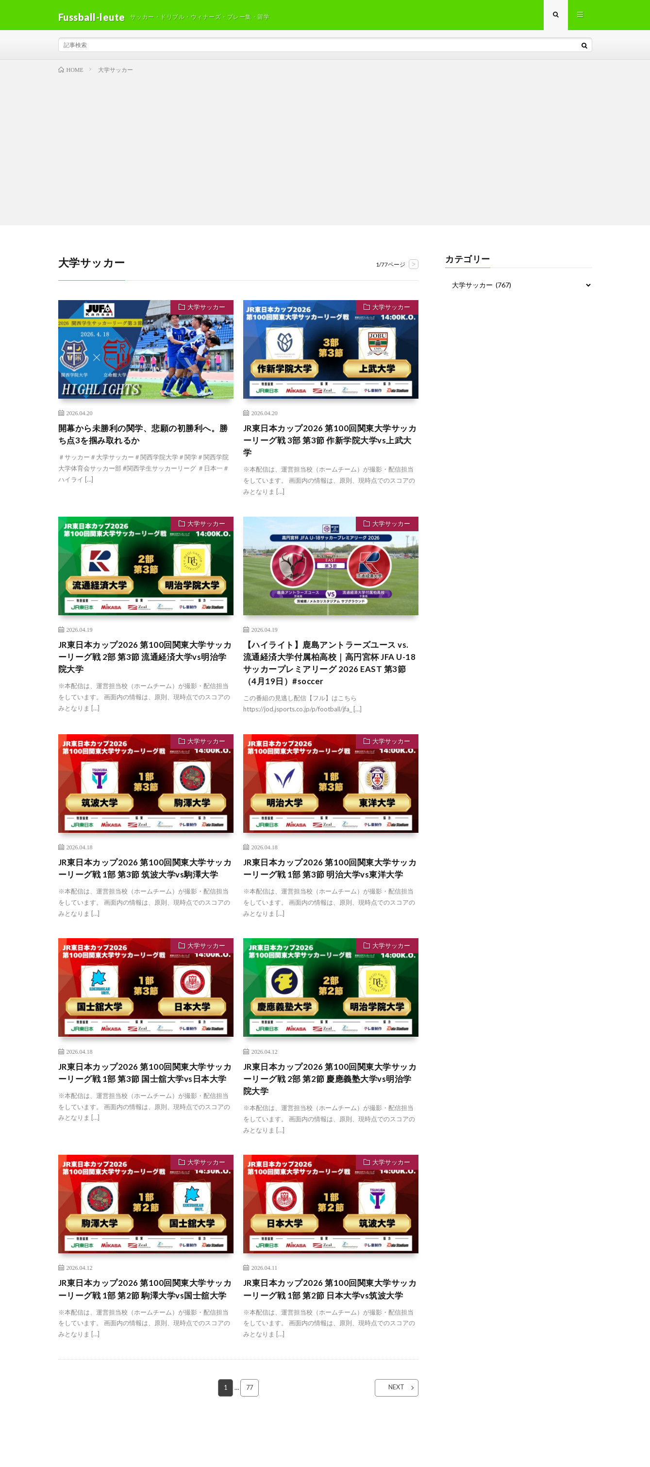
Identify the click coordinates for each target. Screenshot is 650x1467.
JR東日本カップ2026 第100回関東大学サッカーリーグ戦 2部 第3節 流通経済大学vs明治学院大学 (144, 664)
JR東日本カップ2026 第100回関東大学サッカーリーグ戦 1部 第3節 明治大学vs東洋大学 (329, 884)
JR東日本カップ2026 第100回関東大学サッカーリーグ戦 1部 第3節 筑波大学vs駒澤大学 (144, 884)
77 (249, 1429)
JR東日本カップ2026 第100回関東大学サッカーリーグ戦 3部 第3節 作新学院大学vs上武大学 (329, 445)
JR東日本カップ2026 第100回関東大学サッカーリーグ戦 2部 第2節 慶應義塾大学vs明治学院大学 (329, 1103)
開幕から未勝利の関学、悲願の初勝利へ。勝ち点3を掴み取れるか (143, 439)
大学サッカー (205, 312)
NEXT (391, 1429)
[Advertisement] (325, 151)
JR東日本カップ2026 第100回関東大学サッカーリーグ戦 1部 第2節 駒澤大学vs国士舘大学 (144, 1322)
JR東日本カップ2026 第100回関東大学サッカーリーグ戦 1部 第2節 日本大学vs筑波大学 (329, 1322)
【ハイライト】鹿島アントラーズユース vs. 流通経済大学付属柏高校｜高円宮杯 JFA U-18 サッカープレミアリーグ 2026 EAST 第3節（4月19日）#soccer (330, 671)
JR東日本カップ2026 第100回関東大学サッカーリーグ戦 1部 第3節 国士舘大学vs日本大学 (144, 1103)
